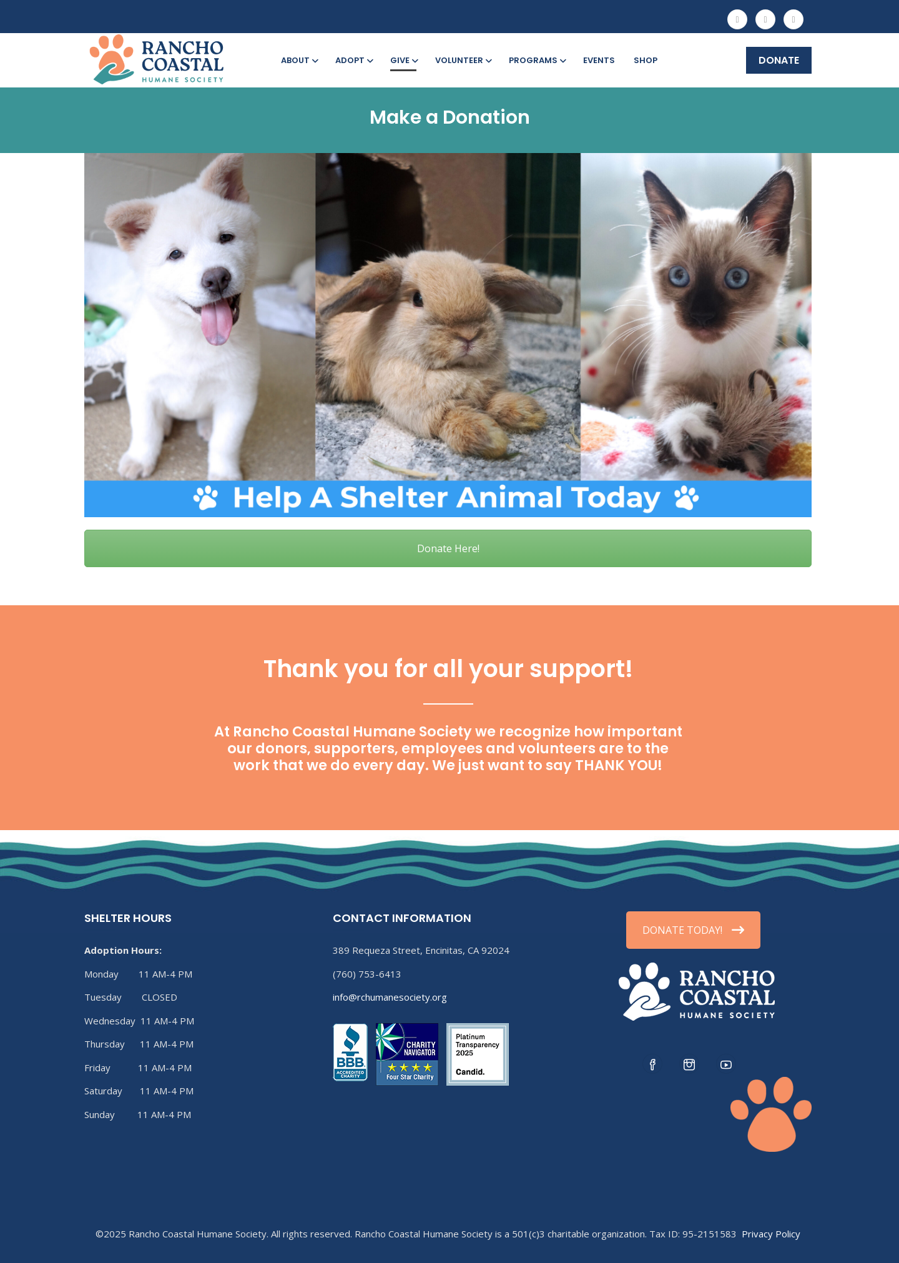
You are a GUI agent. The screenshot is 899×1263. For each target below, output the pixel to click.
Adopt (353, 60)
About (299, 60)
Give (403, 60)
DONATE (779, 60)
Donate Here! (448, 548)
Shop (645, 60)
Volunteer (462, 60)
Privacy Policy (771, 1233)
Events (599, 60)
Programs (536, 60)
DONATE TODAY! (693, 930)
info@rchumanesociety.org (390, 997)
